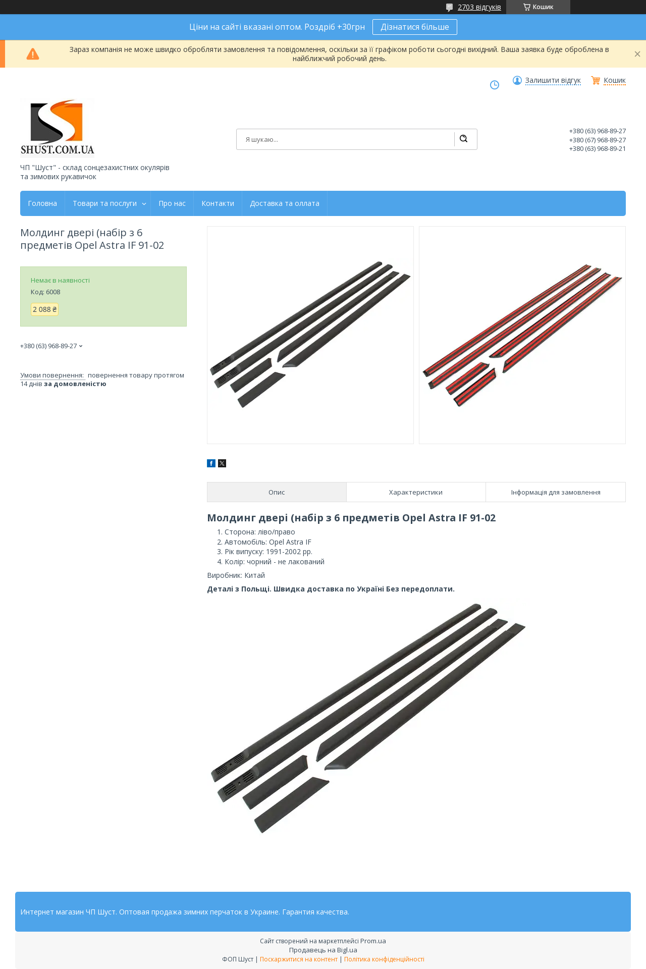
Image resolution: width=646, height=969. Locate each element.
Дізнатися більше (415, 26)
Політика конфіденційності (384, 959)
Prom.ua (373, 940)
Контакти (217, 203)
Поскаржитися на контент (299, 959)
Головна (42, 203)
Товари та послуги (105, 203)
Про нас (172, 203)
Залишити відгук (553, 80)
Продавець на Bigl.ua (323, 949)
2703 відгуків (479, 7)
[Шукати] (463, 139)
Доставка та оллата (284, 203)
